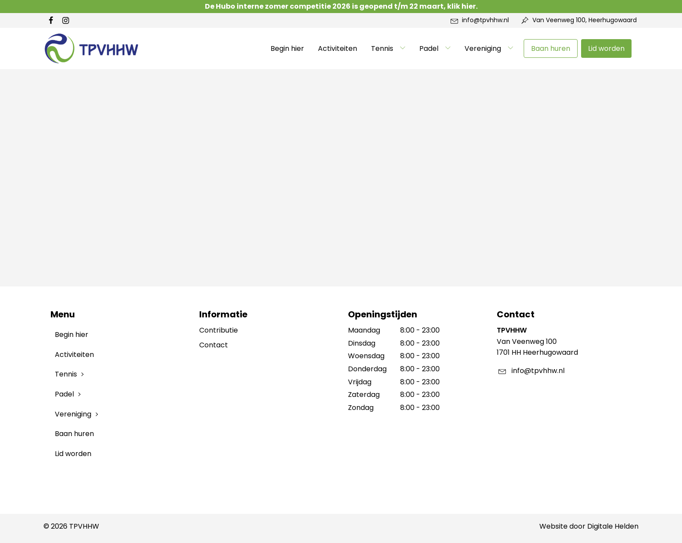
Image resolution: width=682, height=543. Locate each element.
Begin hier (287, 48)
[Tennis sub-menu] (404, 48)
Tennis (382, 48)
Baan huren (550, 48)
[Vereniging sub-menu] (512, 48)
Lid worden (606, 48)
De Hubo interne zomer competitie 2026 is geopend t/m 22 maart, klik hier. (341, 6)
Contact (213, 345)
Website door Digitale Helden (589, 526)
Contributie (218, 330)
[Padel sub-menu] (449, 48)
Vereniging (483, 48)
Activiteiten (337, 48)
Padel (428, 48)
